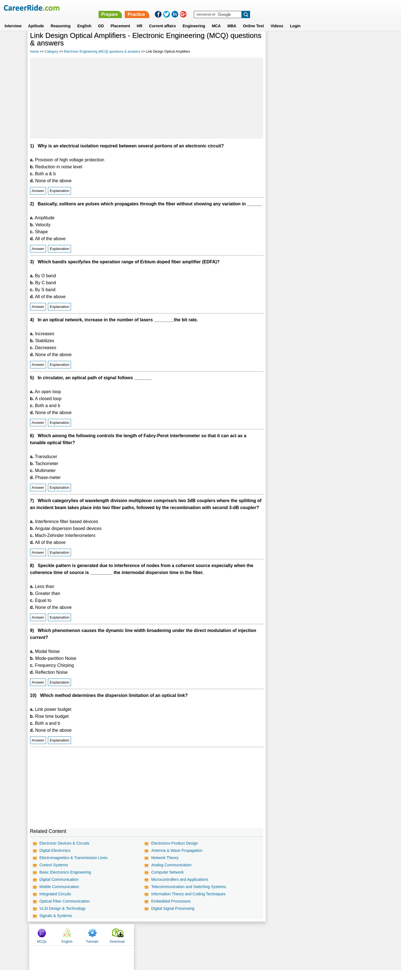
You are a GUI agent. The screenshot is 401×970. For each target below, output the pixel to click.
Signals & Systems (56, 915)
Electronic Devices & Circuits (64, 843)
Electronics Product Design (174, 843)
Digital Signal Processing (172, 908)
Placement (120, 19)
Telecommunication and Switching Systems (188, 886)
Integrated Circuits (55, 894)
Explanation (59, 191)
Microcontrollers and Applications (179, 879)
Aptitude (36, 19)
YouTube (240, 934)
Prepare (256, 7)
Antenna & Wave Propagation (176, 850)
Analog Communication (171, 865)
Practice (283, 7)
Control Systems (54, 865)
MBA (232, 19)
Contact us (172, 934)
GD (101, 19)
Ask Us (221, 934)
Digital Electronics (55, 850)
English (84, 19)
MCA (216, 19)
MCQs (279, 43)
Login (295, 19)
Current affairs (162, 19)
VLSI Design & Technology (63, 908)
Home (34, 52)
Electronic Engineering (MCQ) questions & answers (102, 52)
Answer (38, 191)
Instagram (261, 934)
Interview (12, 19)
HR (139, 19)
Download (355, 43)
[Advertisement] (146, 98)
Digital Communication (59, 879)
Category (51, 52)
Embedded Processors (171, 901)
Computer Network (167, 872)
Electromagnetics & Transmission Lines (73, 857)
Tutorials (330, 43)
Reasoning (61, 19)
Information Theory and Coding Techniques (188, 894)
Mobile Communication (59, 886)
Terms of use (198, 934)
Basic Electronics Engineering (65, 872)
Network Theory (165, 857)
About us (150, 934)
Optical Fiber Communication (65, 901)
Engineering (194, 19)
